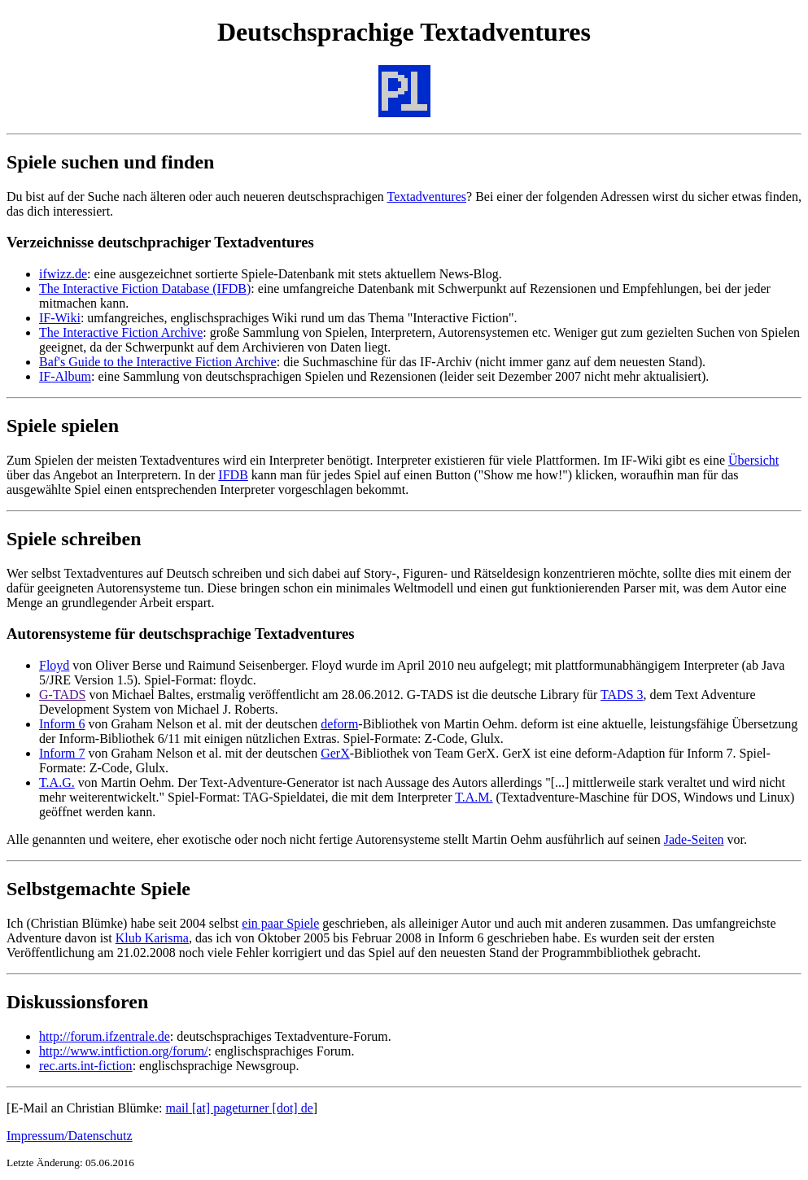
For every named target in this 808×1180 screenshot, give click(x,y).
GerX (335, 753)
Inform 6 (62, 724)
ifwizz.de (63, 274)
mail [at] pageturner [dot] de (239, 1108)
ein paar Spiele (280, 923)
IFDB (232, 475)
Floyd (54, 665)
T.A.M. (473, 797)
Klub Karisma (152, 938)
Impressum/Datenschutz (70, 1136)
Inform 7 (62, 753)
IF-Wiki (60, 318)
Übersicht (753, 460)
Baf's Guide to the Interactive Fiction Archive (158, 362)
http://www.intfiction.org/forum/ (123, 1051)
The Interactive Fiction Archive (121, 332)
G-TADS (62, 694)
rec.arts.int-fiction (86, 1066)
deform (339, 724)
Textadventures (427, 196)
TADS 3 (622, 694)
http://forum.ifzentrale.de (104, 1036)
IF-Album (65, 376)
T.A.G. (57, 782)
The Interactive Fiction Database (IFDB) (145, 288)
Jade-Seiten (694, 839)
